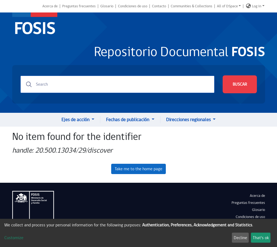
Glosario (106, 6)
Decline (240, 238)
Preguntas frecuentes (79, 6)
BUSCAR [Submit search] (240, 84)
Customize (13, 238)
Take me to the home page (138, 169)
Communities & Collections (191, 6)
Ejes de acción (76, 119)
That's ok (261, 238)
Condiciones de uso (132, 6)
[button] (248, 6)
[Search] (117, 84)
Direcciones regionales (189, 119)
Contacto (159, 6)
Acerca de (50, 6)
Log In (256, 6)
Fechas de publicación (128, 119)
